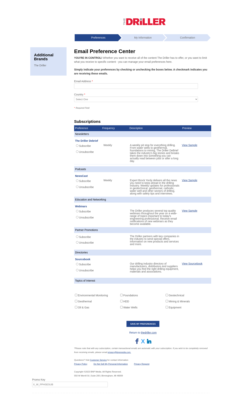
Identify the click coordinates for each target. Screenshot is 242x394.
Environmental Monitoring (93, 295)
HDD (126, 301)
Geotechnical (176, 295)
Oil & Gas (83, 307)
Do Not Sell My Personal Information (111, 364)
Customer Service (98, 360)
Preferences (98, 37)
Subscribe (85, 145)
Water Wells (130, 307)
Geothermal (85, 301)
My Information (143, 37)
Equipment (175, 307)
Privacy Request (141, 364)
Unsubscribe (86, 151)
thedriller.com (149, 332)
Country (79, 94)
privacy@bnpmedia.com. (119, 352)
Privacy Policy (80, 364)
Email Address (83, 81)
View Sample (189, 145)
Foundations (130, 295)
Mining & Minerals (179, 301)
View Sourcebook (192, 263)
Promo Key (38, 379)
